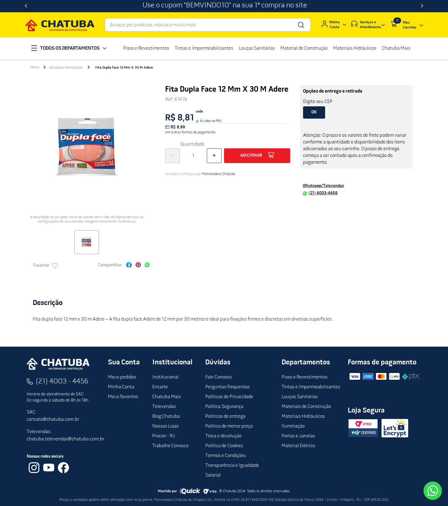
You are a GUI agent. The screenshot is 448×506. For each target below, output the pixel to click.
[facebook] (129, 265)
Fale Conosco (218, 377)
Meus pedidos (122, 377)
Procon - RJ (163, 436)
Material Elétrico (298, 445)
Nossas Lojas (165, 426)
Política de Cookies (224, 445)
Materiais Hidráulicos (303, 416)
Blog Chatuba (166, 416)
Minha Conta (121, 387)
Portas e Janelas (298, 436)
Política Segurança (224, 406)
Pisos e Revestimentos (305, 377)
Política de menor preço (229, 426)
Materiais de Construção (306, 406)
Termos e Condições (225, 455)
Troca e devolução (223, 436)
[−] (172, 155)
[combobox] (208, 25)
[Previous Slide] (26, 6)
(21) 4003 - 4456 (62, 381)
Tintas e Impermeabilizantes (311, 387)
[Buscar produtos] (300, 24)
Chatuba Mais (166, 396)
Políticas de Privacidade (229, 396)
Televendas (164, 406)
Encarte (160, 387)
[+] (214, 155)
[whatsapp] (147, 265)
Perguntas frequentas (227, 387)
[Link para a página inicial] (35, 67)
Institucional (165, 377)
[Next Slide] (422, 6)
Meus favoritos (123, 396)
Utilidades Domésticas (65, 68)
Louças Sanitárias (300, 396)
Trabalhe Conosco (170, 445)
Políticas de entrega (225, 416)
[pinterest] (138, 265)
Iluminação (293, 426)
